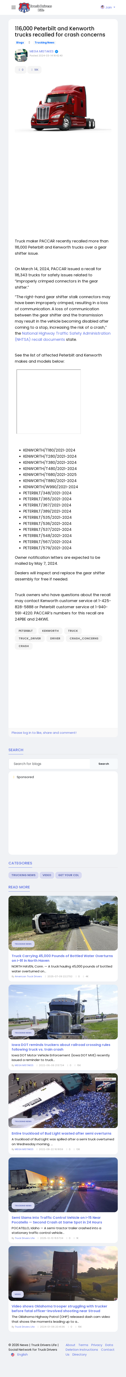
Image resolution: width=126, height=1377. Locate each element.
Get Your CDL (68, 875)
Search (103, 764)
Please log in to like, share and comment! (44, 732)
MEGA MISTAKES (42, 51)
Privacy (97, 1345)
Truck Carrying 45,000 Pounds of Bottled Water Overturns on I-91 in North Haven (62, 958)
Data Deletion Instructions (89, 1347)
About (71, 1345)
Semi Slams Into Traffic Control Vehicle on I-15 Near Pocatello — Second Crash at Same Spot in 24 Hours (57, 1220)
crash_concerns (84, 638)
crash (24, 646)
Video (47, 875)
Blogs (20, 42)
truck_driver (30, 638)
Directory (79, 1354)
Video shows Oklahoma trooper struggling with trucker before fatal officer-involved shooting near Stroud (59, 1308)
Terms (83, 1345)
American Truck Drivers (28, 976)
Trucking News (44, 42)
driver (55, 638)
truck (73, 631)
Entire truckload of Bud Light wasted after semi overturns (61, 1133)
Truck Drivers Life (25, 1238)
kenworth (50, 631)
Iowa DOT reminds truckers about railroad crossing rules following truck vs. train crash (61, 1047)
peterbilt (26, 631)
